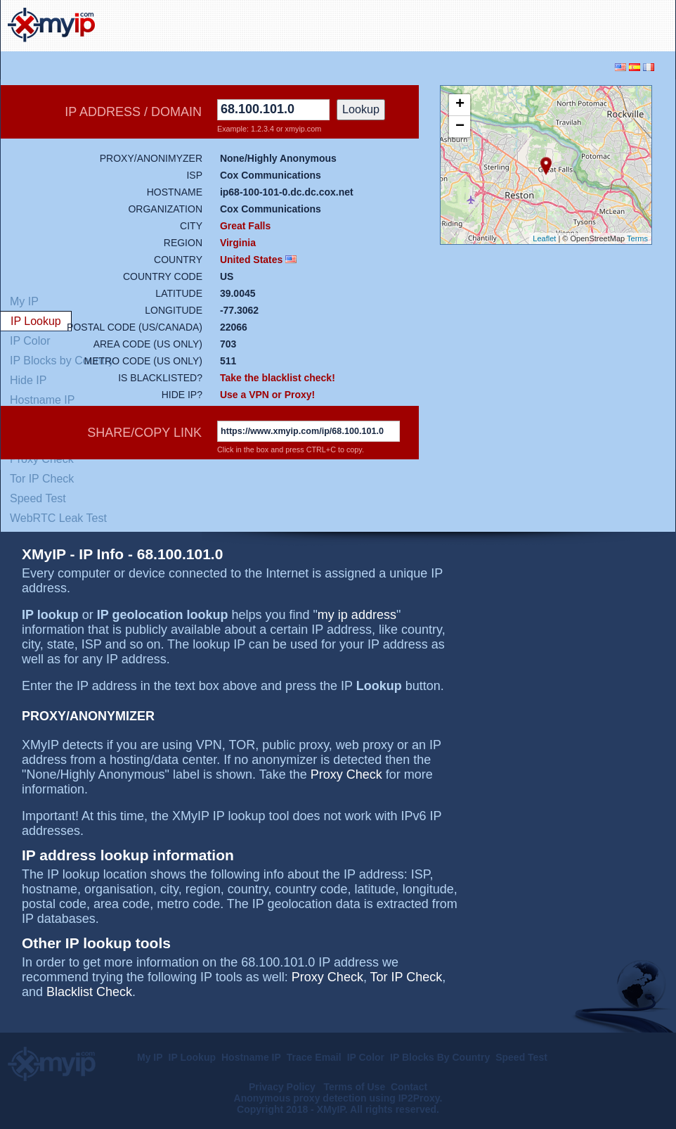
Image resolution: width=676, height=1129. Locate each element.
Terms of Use (355, 1086)
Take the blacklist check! (277, 377)
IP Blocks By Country (440, 1057)
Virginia (238, 242)
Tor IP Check (42, 479)
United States (251, 259)
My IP (150, 1057)
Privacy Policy (283, 1086)
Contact (409, 1086)
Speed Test (38, 498)
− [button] (459, 126)
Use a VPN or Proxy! (267, 394)
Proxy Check (346, 774)
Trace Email (314, 1057)
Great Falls (245, 225)
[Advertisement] (503, 24)
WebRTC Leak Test (58, 518)
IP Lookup (192, 1057)
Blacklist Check (89, 992)
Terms (637, 238)
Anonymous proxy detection (300, 1098)
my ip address (357, 615)
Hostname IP (251, 1057)
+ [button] (459, 104)
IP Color (365, 1057)
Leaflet (544, 238)
